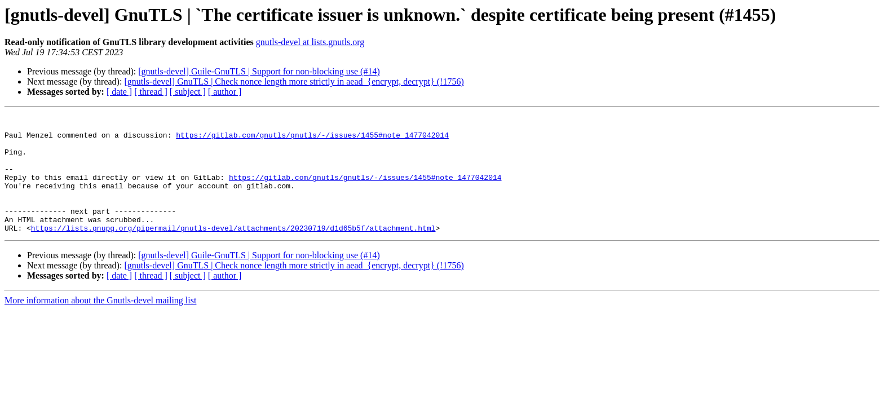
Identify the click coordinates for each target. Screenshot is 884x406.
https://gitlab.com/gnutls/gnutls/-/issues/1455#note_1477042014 (312, 140)
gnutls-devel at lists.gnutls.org (310, 42)
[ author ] (225, 91)
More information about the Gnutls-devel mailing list (100, 324)
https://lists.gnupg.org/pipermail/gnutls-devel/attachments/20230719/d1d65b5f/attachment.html (233, 251)
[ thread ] (150, 91)
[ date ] (119, 91)
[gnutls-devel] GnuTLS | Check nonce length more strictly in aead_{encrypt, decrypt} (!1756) (293, 81)
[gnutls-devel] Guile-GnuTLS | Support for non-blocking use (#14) (258, 71)
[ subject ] (188, 91)
